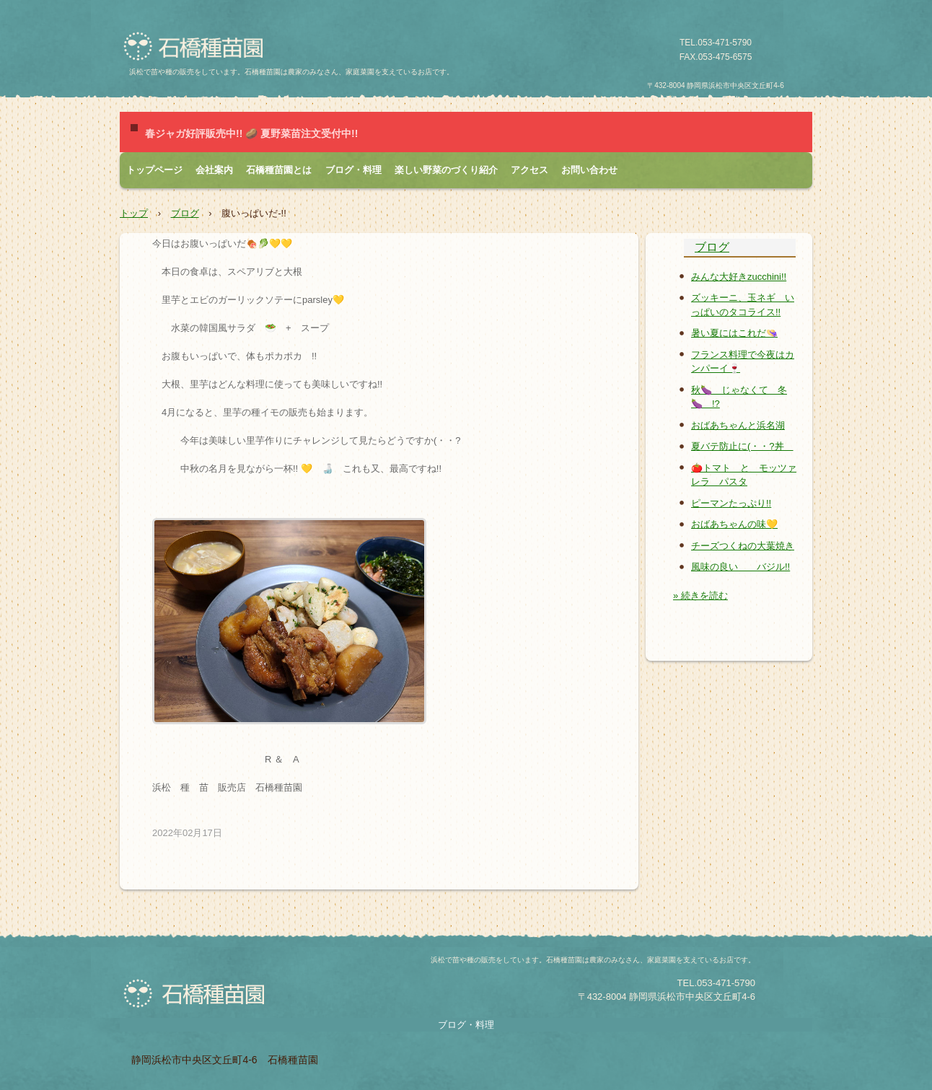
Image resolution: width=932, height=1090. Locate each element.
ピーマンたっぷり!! (731, 503)
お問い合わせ (589, 169)
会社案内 (214, 169)
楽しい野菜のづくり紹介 (446, 169)
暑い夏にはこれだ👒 (734, 333)
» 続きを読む (700, 595)
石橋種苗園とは (279, 169)
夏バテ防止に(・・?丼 (742, 446)
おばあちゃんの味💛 (734, 524)
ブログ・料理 (353, 169)
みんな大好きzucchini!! (738, 276)
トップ (134, 213)
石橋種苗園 (198, 46)
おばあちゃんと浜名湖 (738, 425)
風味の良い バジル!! (740, 566)
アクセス (529, 169)
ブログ (185, 213)
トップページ (154, 169)
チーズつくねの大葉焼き (742, 545)
